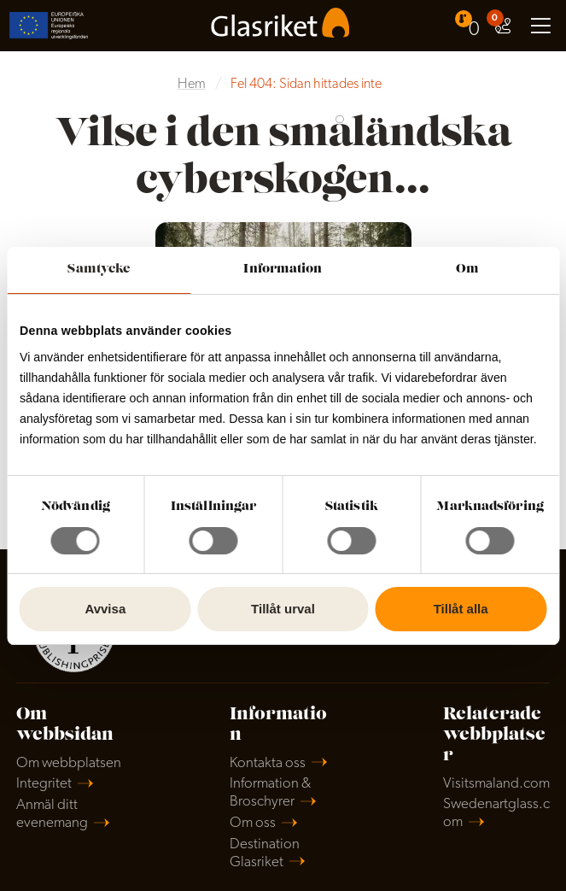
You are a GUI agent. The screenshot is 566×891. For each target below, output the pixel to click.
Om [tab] (467, 269)
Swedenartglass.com (496, 813)
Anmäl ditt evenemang (52, 814)
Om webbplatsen (68, 763)
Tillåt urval (283, 608)
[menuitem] (469, 25)
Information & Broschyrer (270, 793)
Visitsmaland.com (496, 784)
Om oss (253, 823)
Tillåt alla (461, 608)
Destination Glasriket (265, 853)
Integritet (44, 784)
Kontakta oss (268, 763)
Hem (192, 84)
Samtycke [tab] (98, 269)
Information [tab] (282, 269)
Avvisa (105, 608)
